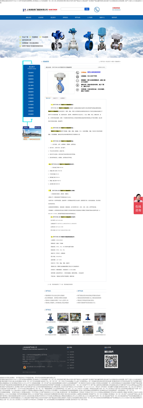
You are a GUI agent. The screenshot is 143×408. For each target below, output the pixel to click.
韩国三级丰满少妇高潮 (68, 394)
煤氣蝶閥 (30, 111)
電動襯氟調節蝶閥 (68, 284)
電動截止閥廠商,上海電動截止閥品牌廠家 (57, 302)
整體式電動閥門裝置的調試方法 (86, 302)
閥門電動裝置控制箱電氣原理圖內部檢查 (88, 295)
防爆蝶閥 (30, 76)
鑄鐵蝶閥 (30, 88)
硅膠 (24, 363)
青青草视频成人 (16, 398)
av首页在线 (30, 396)
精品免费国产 (137, 398)
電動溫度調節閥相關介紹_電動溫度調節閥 (89, 298)
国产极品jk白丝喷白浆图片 (57, 398)
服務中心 (102, 17)
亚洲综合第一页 (65, 392)
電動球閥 (36, 361)
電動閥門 (31, 361)
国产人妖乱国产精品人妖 (132, 394)
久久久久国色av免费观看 (101, 392)
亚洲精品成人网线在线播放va (62, 396)
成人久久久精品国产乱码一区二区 (93, 396)
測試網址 (28, 363)
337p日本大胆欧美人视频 (118, 392)
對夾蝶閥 (30, 104)
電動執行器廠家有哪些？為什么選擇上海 (56, 300)
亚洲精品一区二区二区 (116, 394)
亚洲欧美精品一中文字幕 (30, 392)
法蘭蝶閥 (30, 101)
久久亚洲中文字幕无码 (28, 399)
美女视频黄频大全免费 (62, 399)
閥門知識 (77, 17)
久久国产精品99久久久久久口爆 (48, 392)
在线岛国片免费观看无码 (52, 394)
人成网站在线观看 (82, 394)
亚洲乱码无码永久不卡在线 (43, 396)
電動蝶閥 (30, 72)
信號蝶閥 (30, 82)
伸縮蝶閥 (30, 108)
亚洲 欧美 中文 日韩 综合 (79, 399)
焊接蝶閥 (30, 98)
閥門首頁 (103, 61)
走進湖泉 (40, 17)
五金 (57, 361)
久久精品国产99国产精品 (30, 398)
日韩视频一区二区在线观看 (46, 399)
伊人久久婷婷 (77, 396)
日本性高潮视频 (22, 394)
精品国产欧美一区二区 (112, 396)
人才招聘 (89, 17)
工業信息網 (62, 361)
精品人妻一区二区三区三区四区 (10, 399)
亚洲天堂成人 (16, 392)
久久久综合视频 (11, 394)
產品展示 (53, 17)
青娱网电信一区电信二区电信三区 (82, 392)
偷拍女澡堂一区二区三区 (87, 398)
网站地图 (5, 381)
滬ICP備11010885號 (29, 372)
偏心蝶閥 (30, 85)
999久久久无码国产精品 (35, 394)
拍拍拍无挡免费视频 (102, 398)
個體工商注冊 (52, 361)
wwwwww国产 (43, 398)
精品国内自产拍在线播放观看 (129, 396)
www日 (23, 396)
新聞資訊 (65, 17)
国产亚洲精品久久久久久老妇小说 (121, 398)
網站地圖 (49, 366)
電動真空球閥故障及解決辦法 (85, 300)
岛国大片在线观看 (73, 398)
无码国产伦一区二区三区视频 (98, 394)
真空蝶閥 (30, 95)
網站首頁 (28, 17)
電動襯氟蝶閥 (55, 284)
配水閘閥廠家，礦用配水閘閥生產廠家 (56, 298)
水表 (46, 361)
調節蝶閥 (30, 114)
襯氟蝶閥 (30, 92)
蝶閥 (113, 61)
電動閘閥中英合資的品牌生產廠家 (54, 295)
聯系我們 (114, 17)
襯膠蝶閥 (30, 79)
